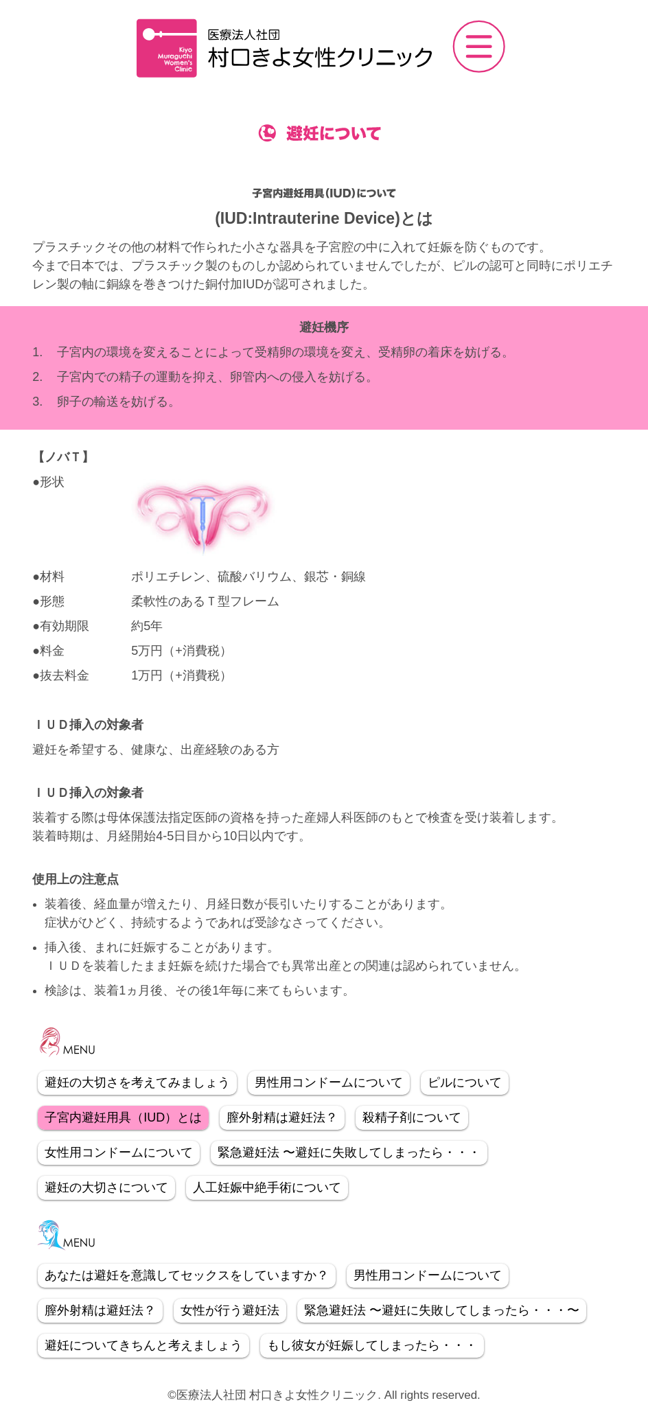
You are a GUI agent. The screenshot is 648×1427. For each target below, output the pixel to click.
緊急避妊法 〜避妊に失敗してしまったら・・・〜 (441, 1310)
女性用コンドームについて (119, 1152)
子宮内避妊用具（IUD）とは (123, 1117)
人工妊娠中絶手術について (267, 1187)
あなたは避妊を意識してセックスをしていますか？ (187, 1275)
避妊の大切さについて (106, 1187)
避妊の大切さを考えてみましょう (137, 1082)
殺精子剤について (411, 1117)
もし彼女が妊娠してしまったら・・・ (372, 1345)
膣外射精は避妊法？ (282, 1117)
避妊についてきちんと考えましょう (143, 1345)
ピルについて (465, 1082)
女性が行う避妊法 (230, 1310)
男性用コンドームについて (329, 1082)
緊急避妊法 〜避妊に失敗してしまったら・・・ (349, 1152)
